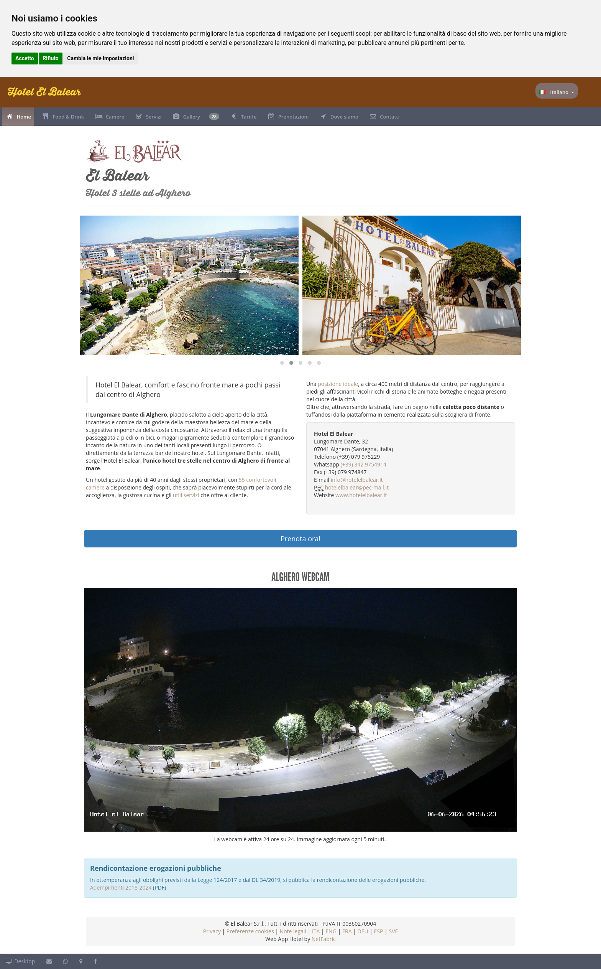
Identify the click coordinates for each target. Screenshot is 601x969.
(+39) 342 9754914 (364, 464)
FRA (347, 931)
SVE (393, 931)
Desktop (20, 961)
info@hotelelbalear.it (357, 479)
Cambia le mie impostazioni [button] (100, 58)
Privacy (212, 931)
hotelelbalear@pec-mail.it (357, 487)
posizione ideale (338, 383)
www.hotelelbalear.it (361, 495)
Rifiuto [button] (51, 58)
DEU (362, 931)
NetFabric (324, 939)
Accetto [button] (24, 58)
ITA (316, 931)
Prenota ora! (300, 538)
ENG (331, 931)
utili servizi (186, 495)
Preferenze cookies (250, 931)
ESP (378, 931)
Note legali (293, 931)
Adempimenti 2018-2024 (120, 887)
